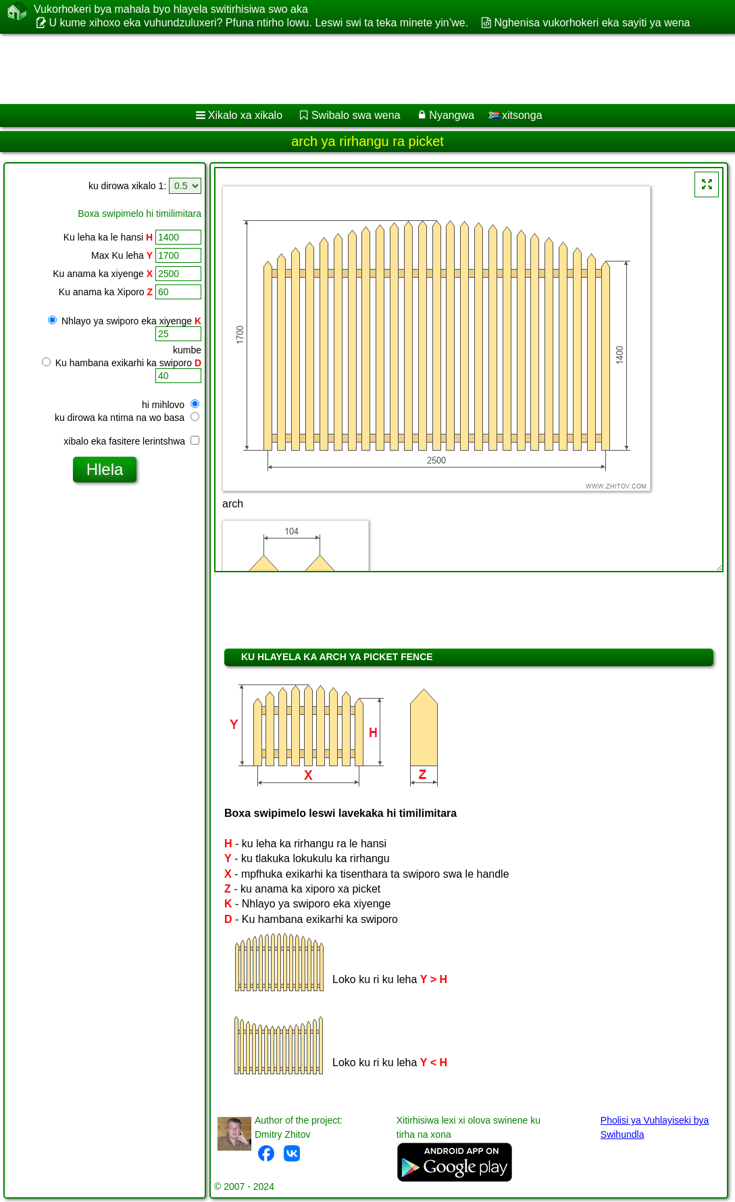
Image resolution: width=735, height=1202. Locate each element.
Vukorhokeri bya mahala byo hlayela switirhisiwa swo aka (171, 9)
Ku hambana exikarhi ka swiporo (121, 362)
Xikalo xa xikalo (245, 115)
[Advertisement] (354, 69)
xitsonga (515, 115)
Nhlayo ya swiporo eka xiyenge (124, 321)
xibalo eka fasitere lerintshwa (131, 441)
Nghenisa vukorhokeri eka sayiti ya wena (592, 22)
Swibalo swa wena (356, 115)
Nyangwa (451, 115)
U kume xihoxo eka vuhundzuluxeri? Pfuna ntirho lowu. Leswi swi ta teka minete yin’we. (258, 22)
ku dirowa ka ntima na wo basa (127, 417)
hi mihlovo (170, 404)
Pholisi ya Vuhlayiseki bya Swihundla (655, 1127)
